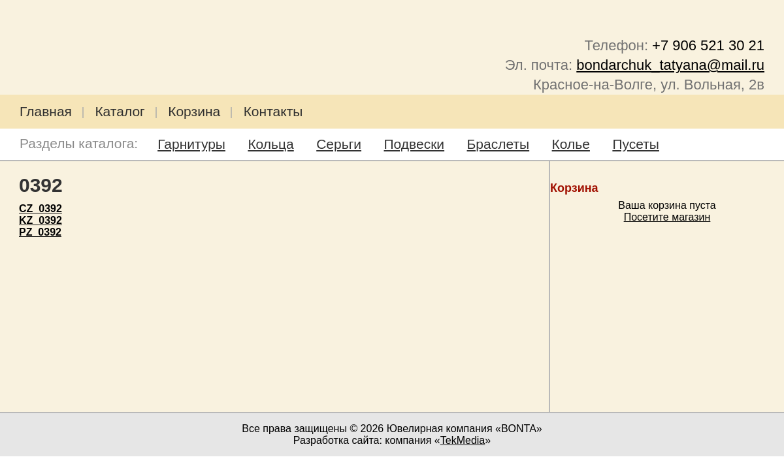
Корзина (194, 111)
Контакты (273, 111)
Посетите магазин (667, 217)
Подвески (414, 143)
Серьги (338, 143)
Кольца (270, 143)
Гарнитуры (191, 143)
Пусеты (635, 143)
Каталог (119, 111)
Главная (46, 111)
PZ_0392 (40, 232)
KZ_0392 (40, 220)
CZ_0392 (40, 208)
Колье (571, 143)
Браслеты (498, 143)
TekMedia (462, 440)
